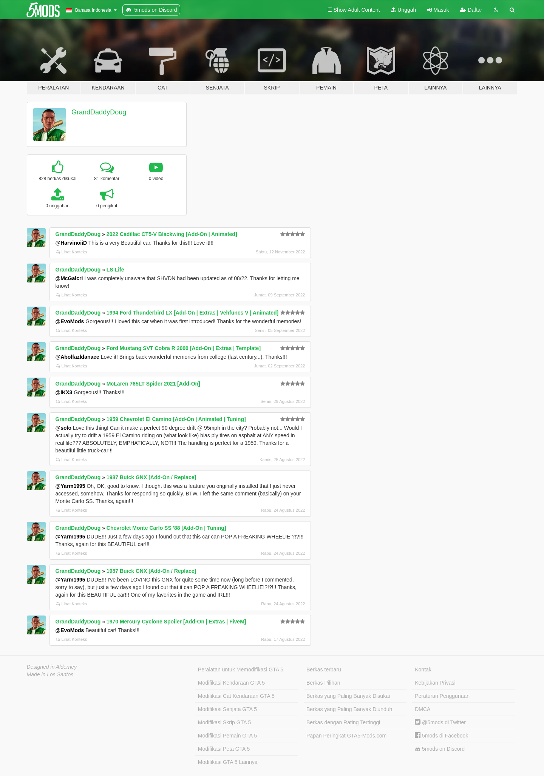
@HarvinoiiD (71, 243)
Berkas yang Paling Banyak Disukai (348, 696)
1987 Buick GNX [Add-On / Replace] (151, 477)
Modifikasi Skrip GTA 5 (224, 722)
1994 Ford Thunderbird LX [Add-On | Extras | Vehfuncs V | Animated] (192, 313)
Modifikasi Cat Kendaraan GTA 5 (236, 696)
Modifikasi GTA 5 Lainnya (228, 762)
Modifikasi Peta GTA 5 (224, 749)
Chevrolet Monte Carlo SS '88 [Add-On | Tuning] (166, 528)
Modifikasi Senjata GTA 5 (227, 709)
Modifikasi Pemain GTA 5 (227, 736)
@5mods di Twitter (440, 722)
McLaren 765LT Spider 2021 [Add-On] (153, 384)
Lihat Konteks (71, 252)
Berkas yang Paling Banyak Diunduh (349, 709)
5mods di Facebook (441, 735)
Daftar (471, 10)
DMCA (422, 709)
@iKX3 (64, 392)
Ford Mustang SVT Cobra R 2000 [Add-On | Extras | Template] (184, 348)
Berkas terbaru (323, 669)
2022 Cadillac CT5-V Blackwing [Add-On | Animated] (172, 234)
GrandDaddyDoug (98, 112)
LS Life (115, 270)
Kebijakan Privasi (435, 683)
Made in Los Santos (50, 674)
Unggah (403, 10)
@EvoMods (70, 321)
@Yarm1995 (70, 486)
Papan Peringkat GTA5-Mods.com (346, 736)
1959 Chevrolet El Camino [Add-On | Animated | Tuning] (176, 419)
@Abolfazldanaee (77, 357)
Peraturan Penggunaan (442, 696)
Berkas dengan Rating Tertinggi (343, 722)
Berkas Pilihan (323, 683)
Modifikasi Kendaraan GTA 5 (231, 683)
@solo (63, 428)
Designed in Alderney (52, 667)
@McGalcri (69, 278)
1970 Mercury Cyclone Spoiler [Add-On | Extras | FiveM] (176, 622)
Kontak (423, 669)
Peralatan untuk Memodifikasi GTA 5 (240, 669)
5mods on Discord (440, 749)
